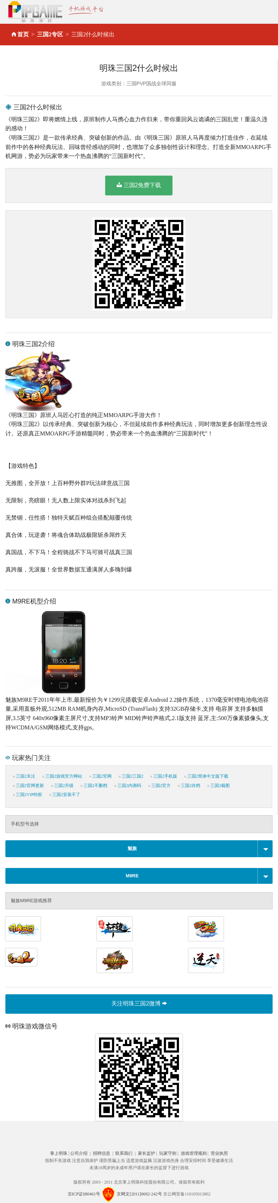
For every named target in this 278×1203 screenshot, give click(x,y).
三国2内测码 (128, 785)
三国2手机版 (164, 776)
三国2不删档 (94, 785)
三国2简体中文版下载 (206, 776)
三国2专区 (50, 34)
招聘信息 (101, 1153)
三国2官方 (159, 785)
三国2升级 (62, 785)
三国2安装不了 (64, 794)
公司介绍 (79, 1153)
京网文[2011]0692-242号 (139, 1194)
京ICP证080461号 (84, 1194)
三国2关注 (24, 776)
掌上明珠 (58, 1153)
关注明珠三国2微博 (138, 1003)
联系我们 (124, 1153)
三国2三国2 (131, 776)
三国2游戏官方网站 (62, 776)
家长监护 (146, 1153)
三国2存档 (189, 785)
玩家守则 (167, 1153)
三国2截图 (218, 785)
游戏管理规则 (194, 1153)
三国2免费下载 (139, 185)
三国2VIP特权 (27, 794)
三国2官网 (100, 776)
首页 (23, 34)
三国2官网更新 (28, 785)
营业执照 (219, 1153)
